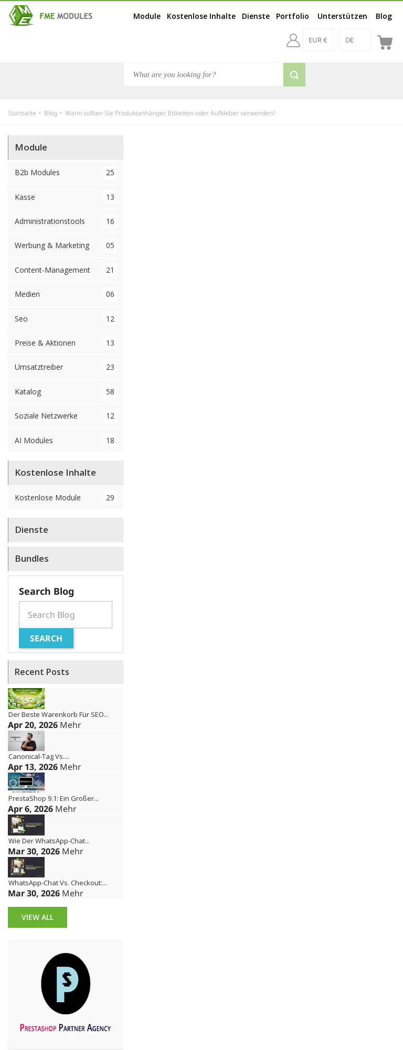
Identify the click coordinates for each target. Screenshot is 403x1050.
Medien (66, 294)
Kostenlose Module (66, 497)
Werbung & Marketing (66, 245)
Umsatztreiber (66, 366)
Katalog (66, 391)
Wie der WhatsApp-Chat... (49, 840)
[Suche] (214, 74)
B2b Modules (66, 172)
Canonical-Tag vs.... (38, 756)
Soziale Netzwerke (66, 415)
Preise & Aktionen (66, 342)
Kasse (66, 196)
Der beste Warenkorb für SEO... (58, 714)
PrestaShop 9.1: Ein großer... (53, 798)
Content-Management (66, 269)
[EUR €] (318, 40)
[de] (355, 40)
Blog (384, 16)
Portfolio (292, 16)
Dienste (256, 16)
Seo (66, 318)
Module (147, 16)
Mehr (70, 725)
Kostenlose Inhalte (201, 16)
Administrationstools (66, 221)
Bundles (32, 558)
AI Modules (66, 440)
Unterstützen (342, 16)
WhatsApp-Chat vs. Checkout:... (57, 882)
